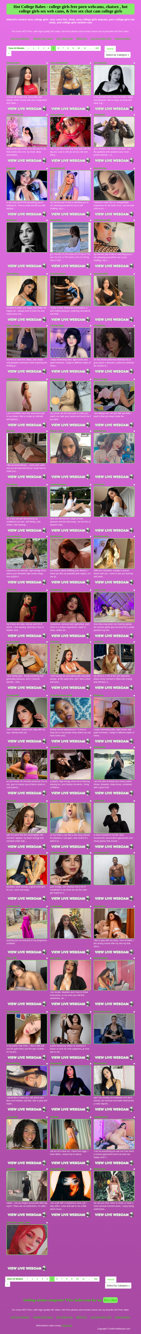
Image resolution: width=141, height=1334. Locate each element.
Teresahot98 (12, 695)
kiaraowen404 (101, 273)
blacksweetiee (101, 958)
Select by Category (117, 54)
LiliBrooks (11, 590)
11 (85, 48)
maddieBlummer (58, 484)
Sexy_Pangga (101, 379)
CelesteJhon (12, 273)
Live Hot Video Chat (101, 38)
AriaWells (98, 642)
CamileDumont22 (58, 852)
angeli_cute (99, 590)
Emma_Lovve (57, 431)
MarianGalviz (100, 1063)
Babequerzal (100, 431)
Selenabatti (99, 114)
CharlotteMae (13, 1011)
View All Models (16, 48)
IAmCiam (54, 642)
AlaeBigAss (100, 325)
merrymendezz (13, 536)
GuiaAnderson (57, 379)
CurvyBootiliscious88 (61, 695)
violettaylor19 (100, 1117)
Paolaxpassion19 (102, 1011)
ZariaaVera (55, 747)
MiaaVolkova (56, 536)
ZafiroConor (12, 852)
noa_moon (55, 958)
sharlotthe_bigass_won (18, 1222)
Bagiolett (10, 168)
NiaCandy (11, 801)
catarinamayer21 (14, 114)
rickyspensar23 (101, 852)
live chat (110, 1300)
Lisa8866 (10, 1169)
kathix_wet (55, 1011)
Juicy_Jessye (13, 325)
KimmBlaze (12, 484)
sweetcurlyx (100, 906)
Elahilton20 (99, 747)
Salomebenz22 (57, 168)
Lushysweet (56, 906)
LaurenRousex (57, 1169)
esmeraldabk (12, 642)
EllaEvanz (99, 695)
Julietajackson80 (102, 220)
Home (110, 48)
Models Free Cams (43, 38)
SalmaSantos (100, 63)
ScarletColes (100, 168)
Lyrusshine (12, 1117)
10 (78, 48)
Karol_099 (11, 958)
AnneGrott (55, 801)
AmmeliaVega (13, 1063)
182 (97, 48)
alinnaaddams (57, 114)
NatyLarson (99, 1169)
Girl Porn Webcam (20, 38)
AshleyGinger (57, 325)
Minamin (10, 431)
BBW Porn (81, 38)
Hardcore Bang (122, 38)
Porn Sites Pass (64, 38)
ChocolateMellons (59, 63)
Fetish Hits (67, 1325)
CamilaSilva (12, 379)
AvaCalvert (99, 484)
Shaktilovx (11, 220)
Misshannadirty (101, 536)
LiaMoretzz (99, 801)
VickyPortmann (58, 273)
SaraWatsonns (13, 747)
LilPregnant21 (13, 906)
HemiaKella (56, 220)
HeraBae (54, 1117)
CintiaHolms (56, 590)
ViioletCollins (13, 63)
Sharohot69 (56, 1063)
